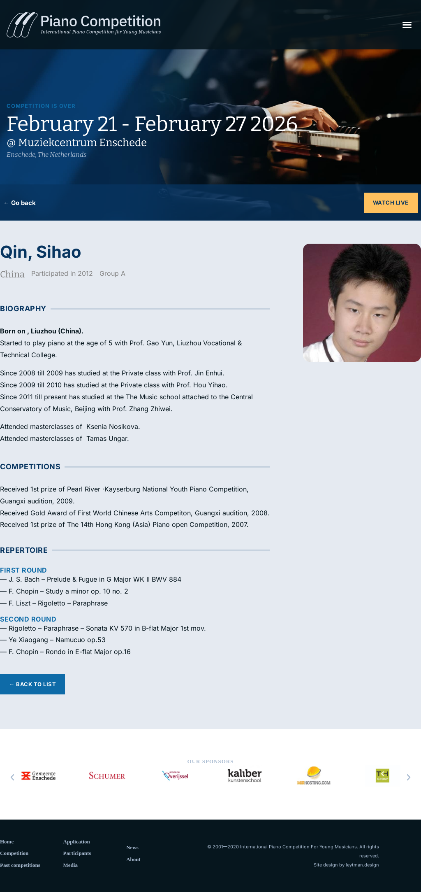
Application (76, 841)
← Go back (19, 203)
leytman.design (362, 865)
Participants (77, 853)
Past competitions (20, 865)
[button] (407, 24)
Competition (14, 853)
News (132, 847)
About (133, 859)
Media (70, 865)
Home (7, 841)
